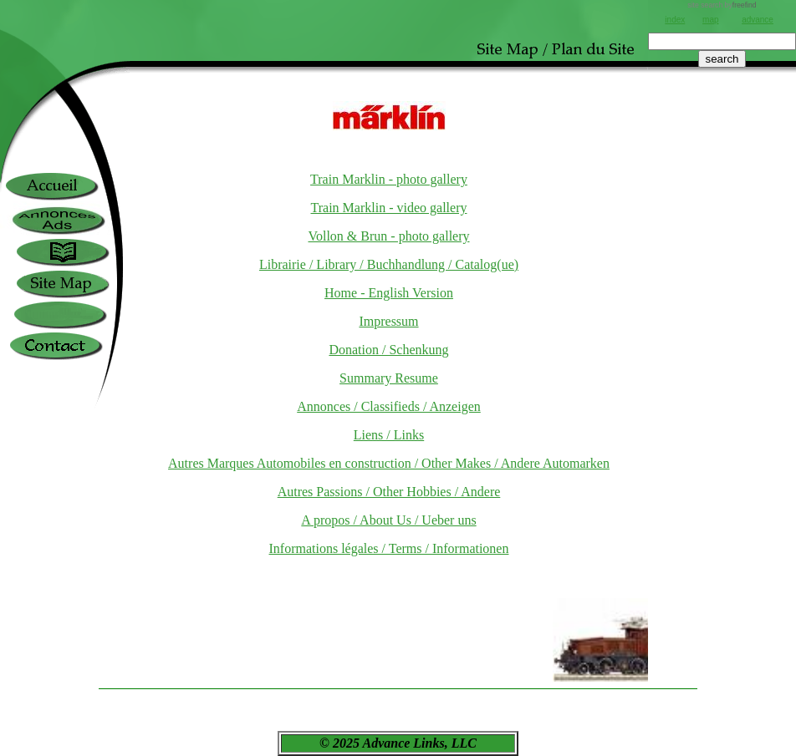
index (675, 19)
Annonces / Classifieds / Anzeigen (389, 406)
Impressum (388, 321)
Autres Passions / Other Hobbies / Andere (389, 492)
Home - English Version (388, 293)
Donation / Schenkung (388, 349)
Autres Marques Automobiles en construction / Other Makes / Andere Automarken (389, 463)
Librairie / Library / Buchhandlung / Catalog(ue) (388, 264)
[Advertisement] (722, 125)
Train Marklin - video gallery (389, 207)
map (710, 19)
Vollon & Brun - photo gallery (388, 236)
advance (757, 19)
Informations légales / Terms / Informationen (389, 548)
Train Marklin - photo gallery (388, 179)
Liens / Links (389, 435)
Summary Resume (388, 378)
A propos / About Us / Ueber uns (388, 520)
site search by (721, 5)
